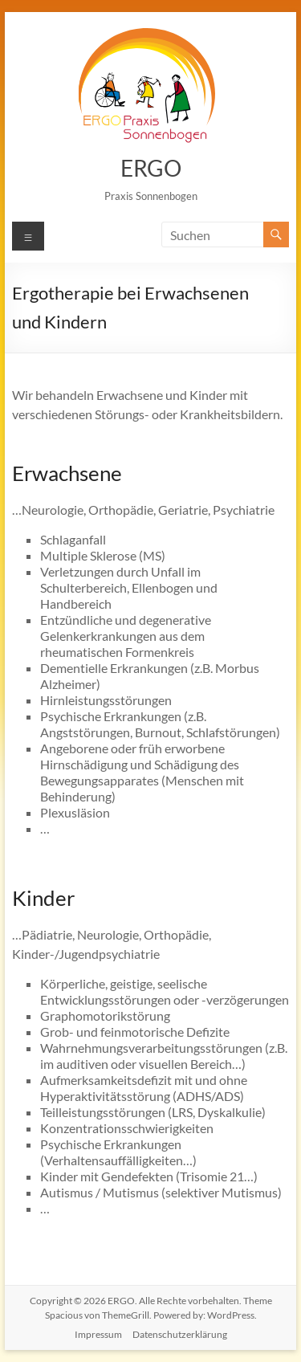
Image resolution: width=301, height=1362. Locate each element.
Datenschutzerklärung (179, 1334)
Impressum (98, 1334)
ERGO (150, 167)
